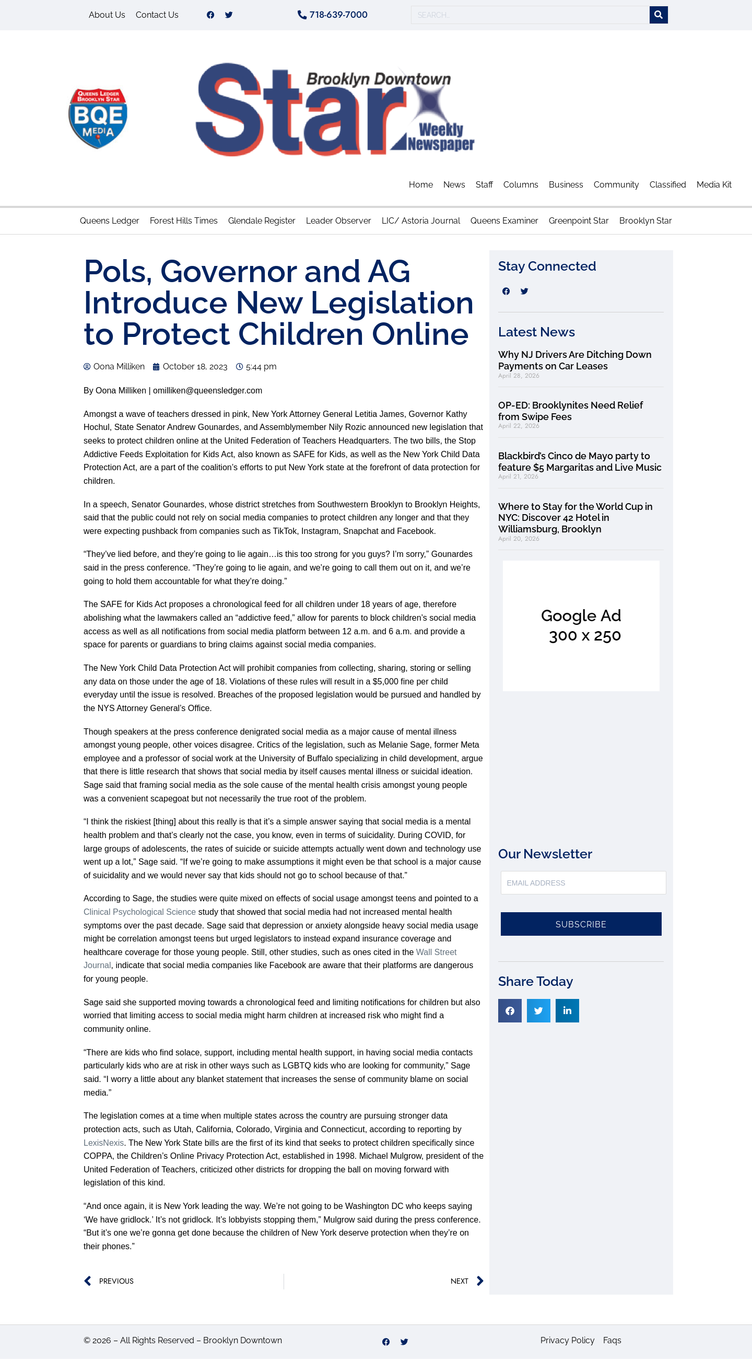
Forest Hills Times (184, 223)
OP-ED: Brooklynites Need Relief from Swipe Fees (570, 413)
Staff (484, 187)
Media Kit (714, 187)
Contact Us (157, 16)
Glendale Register (262, 223)
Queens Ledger (109, 223)
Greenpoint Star (579, 223)
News (454, 187)
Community (616, 187)
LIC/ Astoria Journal (421, 223)
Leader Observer (338, 223)
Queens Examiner (504, 223)
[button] (510, 1013)
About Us (107, 16)
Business (566, 187)
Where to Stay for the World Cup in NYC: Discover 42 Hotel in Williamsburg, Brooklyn (575, 520)
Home (421, 187)
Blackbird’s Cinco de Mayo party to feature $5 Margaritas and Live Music (580, 463)
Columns (520, 187)
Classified (668, 187)
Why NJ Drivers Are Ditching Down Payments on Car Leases (575, 363)
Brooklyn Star (645, 223)
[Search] (659, 16)
